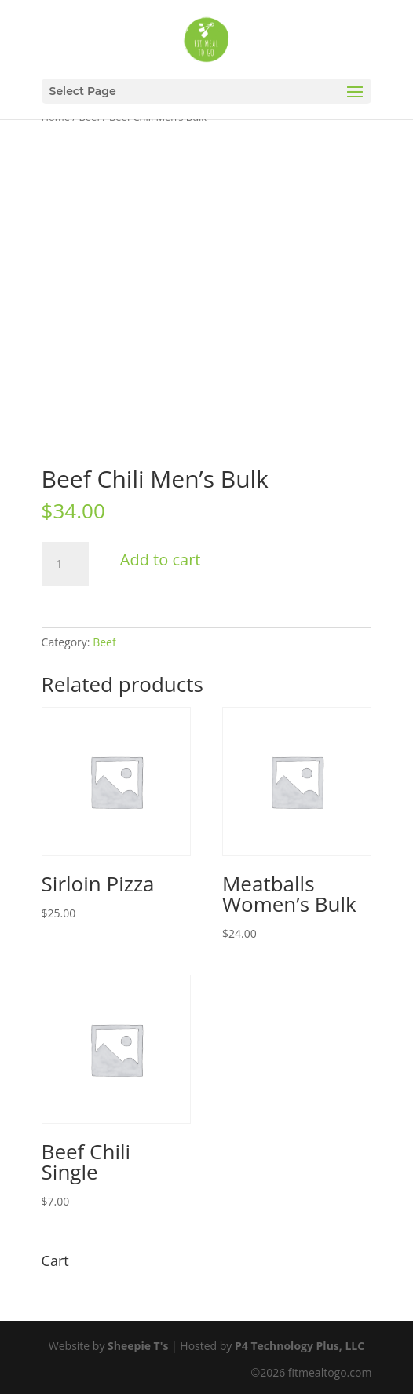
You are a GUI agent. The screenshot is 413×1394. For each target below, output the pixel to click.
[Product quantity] (65, 564)
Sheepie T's (138, 1345)
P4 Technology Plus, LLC (299, 1345)
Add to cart (160, 559)
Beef (104, 642)
